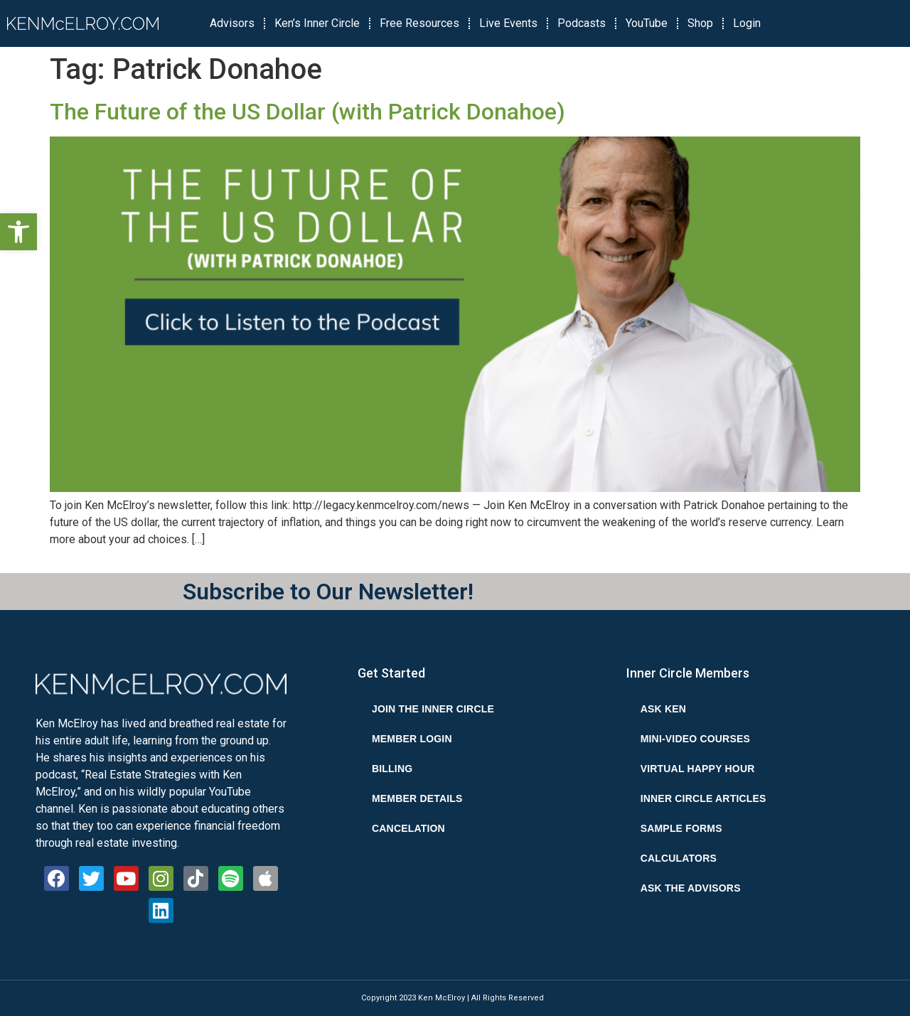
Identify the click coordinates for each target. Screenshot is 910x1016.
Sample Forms (681, 828)
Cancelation (408, 828)
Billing (392, 768)
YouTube (647, 23)
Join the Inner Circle (433, 709)
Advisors (232, 23)
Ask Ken (663, 709)
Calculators (679, 858)
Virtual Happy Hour (698, 768)
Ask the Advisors (691, 888)
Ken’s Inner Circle (317, 23)
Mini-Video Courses (695, 738)
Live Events (508, 23)
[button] (18, 231)
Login (747, 23)
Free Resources (419, 23)
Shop (700, 23)
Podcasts (581, 23)
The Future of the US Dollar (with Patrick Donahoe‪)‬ (307, 111)
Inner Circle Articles (703, 798)
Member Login (412, 738)
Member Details (417, 798)
